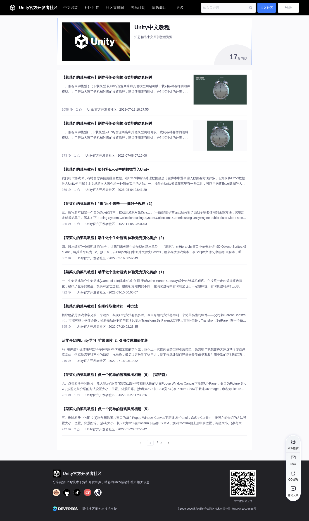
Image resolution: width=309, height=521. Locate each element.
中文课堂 (70, 8)
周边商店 (159, 8)
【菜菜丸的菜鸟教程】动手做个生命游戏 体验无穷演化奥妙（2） (114, 238)
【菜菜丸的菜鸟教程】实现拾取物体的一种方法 (100, 306)
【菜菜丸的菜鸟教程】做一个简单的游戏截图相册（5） (106, 409)
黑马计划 (138, 8)
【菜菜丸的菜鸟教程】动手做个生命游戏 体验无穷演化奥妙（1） (114, 272)
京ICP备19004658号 (244, 508)
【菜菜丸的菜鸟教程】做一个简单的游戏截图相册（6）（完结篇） (115, 375)
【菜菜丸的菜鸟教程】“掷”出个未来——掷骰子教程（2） (108, 204)
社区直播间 (115, 8)
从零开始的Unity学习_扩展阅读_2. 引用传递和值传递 (105, 340)
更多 (180, 8)
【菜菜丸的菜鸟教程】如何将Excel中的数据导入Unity (105, 169)
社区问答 (92, 8)
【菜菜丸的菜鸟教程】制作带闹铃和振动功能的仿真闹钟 (107, 77)
